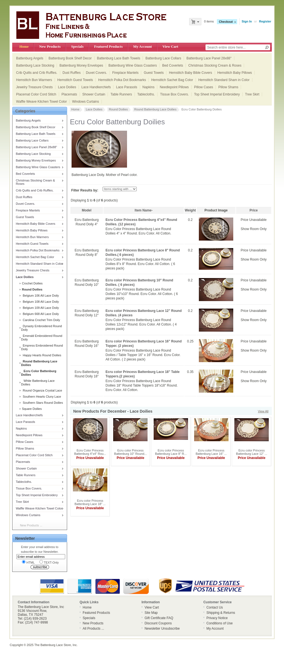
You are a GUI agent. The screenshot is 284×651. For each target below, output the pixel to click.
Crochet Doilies (32, 283)
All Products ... (93, 628)
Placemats (69, 94)
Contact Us (214, 607)
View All (263, 411)
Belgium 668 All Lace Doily (40, 314)
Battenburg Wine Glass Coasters (132, 65)
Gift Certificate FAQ (158, 618)
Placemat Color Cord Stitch (36, 94)
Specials (77, 46)
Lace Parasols (126, 87)
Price (254, 210)
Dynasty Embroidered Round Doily (41, 327)
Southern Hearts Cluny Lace (41, 396)
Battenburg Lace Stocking (35, 65)
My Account (142, 46)
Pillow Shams (228, 87)
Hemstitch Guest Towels (75, 80)
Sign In (247, 21)
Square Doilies (31, 408)
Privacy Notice (217, 618)
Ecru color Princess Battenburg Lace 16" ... (211, 452)
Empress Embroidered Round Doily (42, 347)
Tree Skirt (252, 94)
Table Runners (121, 94)
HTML (28, 562)
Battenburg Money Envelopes (81, 65)
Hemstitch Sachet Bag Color (172, 80)
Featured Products (108, 46)
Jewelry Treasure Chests (34, 87)
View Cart (170, 46)
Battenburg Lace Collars (163, 58)
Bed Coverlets (172, 65)
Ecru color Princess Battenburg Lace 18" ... (90, 502)
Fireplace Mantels (125, 73)
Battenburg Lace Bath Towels (118, 58)
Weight (190, 210)
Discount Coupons (158, 623)
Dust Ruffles (72, 73)
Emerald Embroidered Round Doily (41, 337)
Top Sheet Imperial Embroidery (217, 94)
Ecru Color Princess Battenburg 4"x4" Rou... (90, 452)
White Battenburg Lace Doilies (38, 382)
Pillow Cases (203, 87)
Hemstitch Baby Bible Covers (190, 73)
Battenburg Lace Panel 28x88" (208, 58)
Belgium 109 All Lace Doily (40, 307)
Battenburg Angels (29, 58)
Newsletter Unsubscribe (162, 628)
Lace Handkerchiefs (96, 87)
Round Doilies (118, 109)
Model (87, 210)
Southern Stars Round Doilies (42, 402)
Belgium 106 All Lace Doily (40, 295)
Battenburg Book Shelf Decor (70, 58)
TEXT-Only (49, 562)
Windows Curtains (85, 102)
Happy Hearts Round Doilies (41, 355)
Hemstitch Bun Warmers (34, 80)
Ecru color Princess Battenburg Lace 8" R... (171, 452)
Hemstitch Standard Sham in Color (224, 80)
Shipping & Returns (220, 613)
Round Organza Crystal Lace (41, 390)
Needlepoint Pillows (174, 87)
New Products (49, 46)
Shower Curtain (93, 94)
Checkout (226, 21)
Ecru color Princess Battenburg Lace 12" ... (251, 452)
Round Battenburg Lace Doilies (155, 109)
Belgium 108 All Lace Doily (40, 301)
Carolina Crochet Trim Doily (40, 320)
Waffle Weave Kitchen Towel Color (41, 102)
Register (265, 21)
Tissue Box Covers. (174, 94)
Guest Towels (154, 73)
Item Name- (144, 210)
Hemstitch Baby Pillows (234, 73)
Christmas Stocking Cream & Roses (214, 65)
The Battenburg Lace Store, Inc (55, 645)
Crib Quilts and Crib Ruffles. (36, 73)
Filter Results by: (84, 190)
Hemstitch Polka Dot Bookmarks (122, 80)
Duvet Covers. (96, 73)
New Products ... (31, 525)
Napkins (148, 87)
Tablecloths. (146, 94)
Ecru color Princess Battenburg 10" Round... (130, 452)
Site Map (151, 613)
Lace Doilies (67, 87)
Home (24, 46)
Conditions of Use (219, 623)
